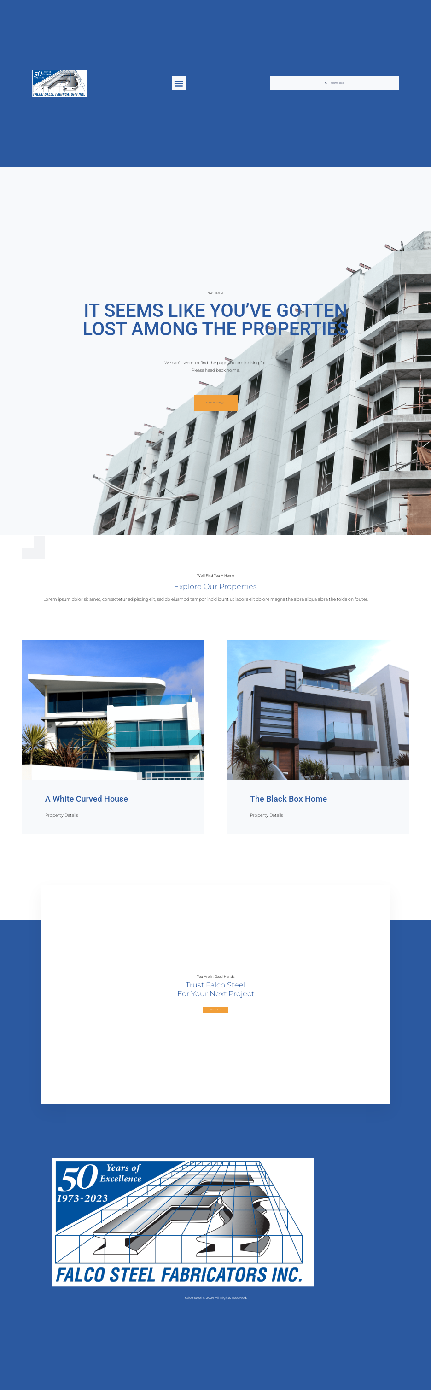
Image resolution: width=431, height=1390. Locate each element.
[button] (179, 83)
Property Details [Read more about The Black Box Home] (266, 815)
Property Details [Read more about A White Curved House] (61, 815)
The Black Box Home (288, 799)
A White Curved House (86, 799)
